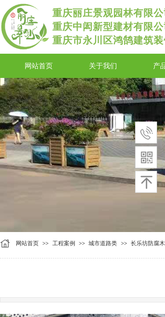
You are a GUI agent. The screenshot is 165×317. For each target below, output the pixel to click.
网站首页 (27, 243)
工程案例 (63, 243)
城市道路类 (102, 243)
